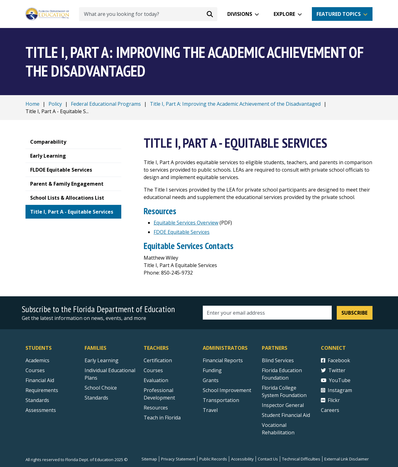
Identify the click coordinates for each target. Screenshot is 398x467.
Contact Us (268, 459)
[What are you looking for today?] (148, 14)
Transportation (221, 400)
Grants (211, 380)
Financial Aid (39, 380)
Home (32, 103)
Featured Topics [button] (339, 14)
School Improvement (227, 390)
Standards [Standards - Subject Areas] (37, 400)
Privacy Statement (178, 459)
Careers (330, 410)
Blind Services (278, 360)
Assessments (40, 410)
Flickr (330, 400)
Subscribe (354, 312)
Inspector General (283, 405)
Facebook (335, 360)
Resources (156, 407)
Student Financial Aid (286, 415)
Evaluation (156, 380)
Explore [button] (284, 14)
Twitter (333, 370)
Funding (212, 370)
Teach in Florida (162, 417)
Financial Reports (223, 360)
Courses (35, 370)
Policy (55, 103)
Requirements (41, 390)
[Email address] (267, 313)
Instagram (336, 390)
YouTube (335, 380)
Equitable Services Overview (186, 222)
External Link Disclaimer (346, 459)
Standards (96, 397)
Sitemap (149, 459)
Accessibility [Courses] (242, 459)
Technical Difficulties (301, 459)
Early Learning (101, 360)
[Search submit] (210, 14)
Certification (158, 360)
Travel (210, 410)
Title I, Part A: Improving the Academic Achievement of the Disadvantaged (235, 103)
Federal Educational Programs (106, 103)
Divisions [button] (239, 14)
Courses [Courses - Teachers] (153, 370)
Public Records (213, 459)
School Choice (101, 387)
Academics (37, 360)
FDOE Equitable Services (182, 232)
